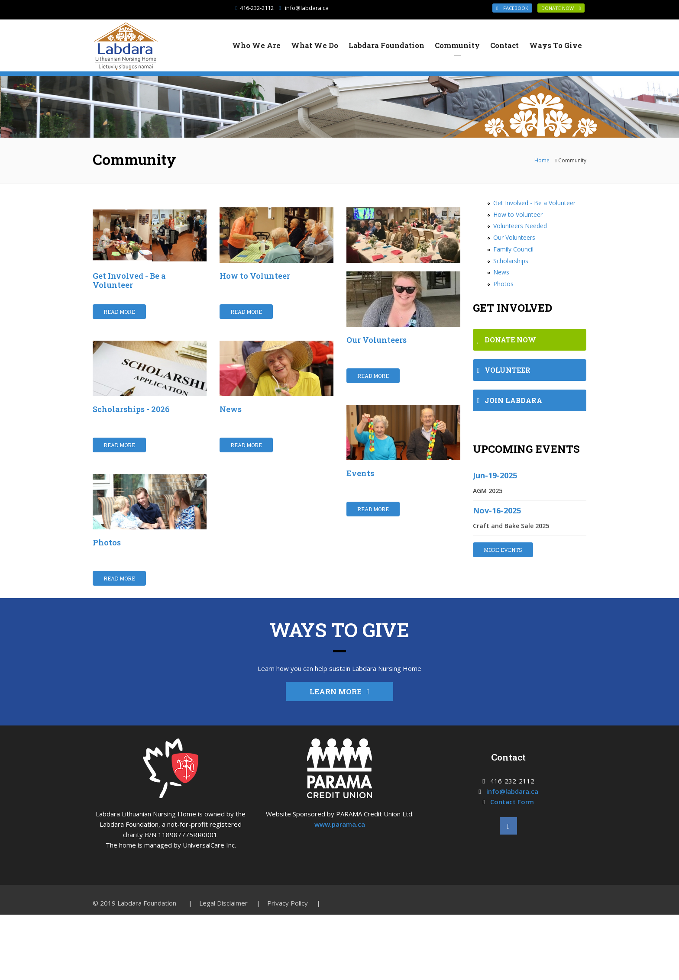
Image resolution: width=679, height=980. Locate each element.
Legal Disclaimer (223, 915)
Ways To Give (555, 45)
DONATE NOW (561, 8)
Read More (119, 311)
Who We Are (256, 45)
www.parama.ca (339, 836)
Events (360, 473)
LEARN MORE (339, 704)
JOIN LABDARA (510, 400)
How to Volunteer (255, 276)
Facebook (512, 8)
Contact (504, 45)
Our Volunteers (376, 340)
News (231, 421)
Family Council (513, 249)
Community (457, 45)
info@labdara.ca (307, 8)
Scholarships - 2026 (131, 421)
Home (542, 160)
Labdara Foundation (386, 45)
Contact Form (512, 813)
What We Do (314, 45)
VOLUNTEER (504, 369)
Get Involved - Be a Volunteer (129, 280)
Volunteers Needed (520, 226)
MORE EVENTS (503, 549)
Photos (107, 554)
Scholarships (510, 261)
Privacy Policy (287, 915)
